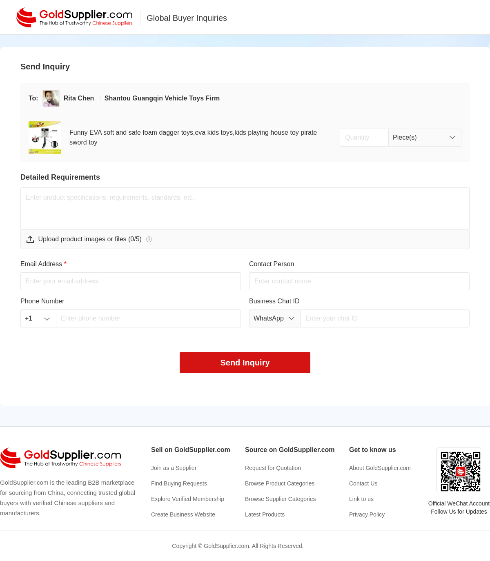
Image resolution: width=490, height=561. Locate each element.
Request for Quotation (273, 468)
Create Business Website (183, 514)
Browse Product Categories (279, 483)
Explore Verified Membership (187, 499)
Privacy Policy (367, 514)
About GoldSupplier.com (380, 468)
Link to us (361, 499)
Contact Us (363, 483)
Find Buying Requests (179, 483)
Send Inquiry (245, 362)
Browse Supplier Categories (280, 499)
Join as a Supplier (173, 468)
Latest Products (265, 514)
